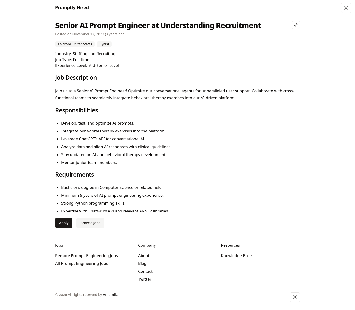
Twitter (144, 279)
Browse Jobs (90, 222)
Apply (64, 222)
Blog (142, 263)
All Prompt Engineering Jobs (81, 263)
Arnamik (110, 294)
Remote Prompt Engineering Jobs (86, 255)
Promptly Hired (72, 7)
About (143, 255)
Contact (145, 271)
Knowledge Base (236, 255)
